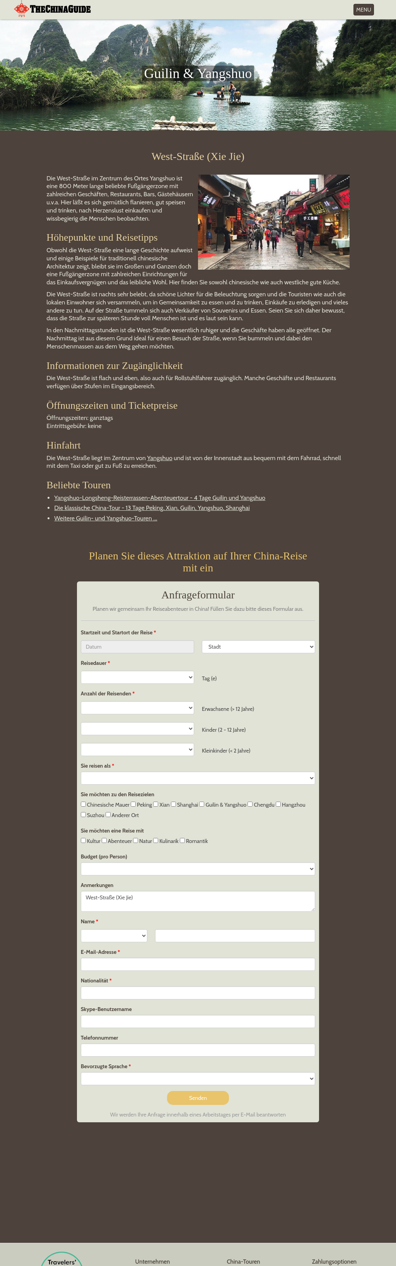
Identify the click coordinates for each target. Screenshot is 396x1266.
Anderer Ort (122, 815)
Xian (161, 804)
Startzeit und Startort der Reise (117, 632)
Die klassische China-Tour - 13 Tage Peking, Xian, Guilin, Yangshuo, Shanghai (152, 507)
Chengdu (261, 804)
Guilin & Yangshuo (222, 804)
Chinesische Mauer (105, 804)
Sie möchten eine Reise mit (112, 830)
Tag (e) (209, 678)
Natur (142, 841)
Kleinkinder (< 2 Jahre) (226, 750)
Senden (198, 1097)
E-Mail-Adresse (98, 951)
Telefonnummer (99, 1037)
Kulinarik (166, 841)
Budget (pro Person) (104, 856)
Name (88, 921)
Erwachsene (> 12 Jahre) (228, 708)
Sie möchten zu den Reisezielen (117, 794)
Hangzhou (291, 804)
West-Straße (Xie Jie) (198, 901)
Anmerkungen (97, 885)
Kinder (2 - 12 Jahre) (224, 729)
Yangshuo (159, 458)
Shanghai (184, 804)
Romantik (194, 841)
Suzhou (92, 815)
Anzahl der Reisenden (106, 693)
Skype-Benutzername (106, 1009)
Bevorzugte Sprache (104, 1066)
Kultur (91, 841)
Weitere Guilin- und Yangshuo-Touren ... (105, 518)
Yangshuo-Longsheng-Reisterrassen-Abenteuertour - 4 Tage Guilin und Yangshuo (159, 497)
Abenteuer (117, 841)
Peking (141, 804)
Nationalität (94, 980)
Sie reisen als (96, 765)
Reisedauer (94, 662)
